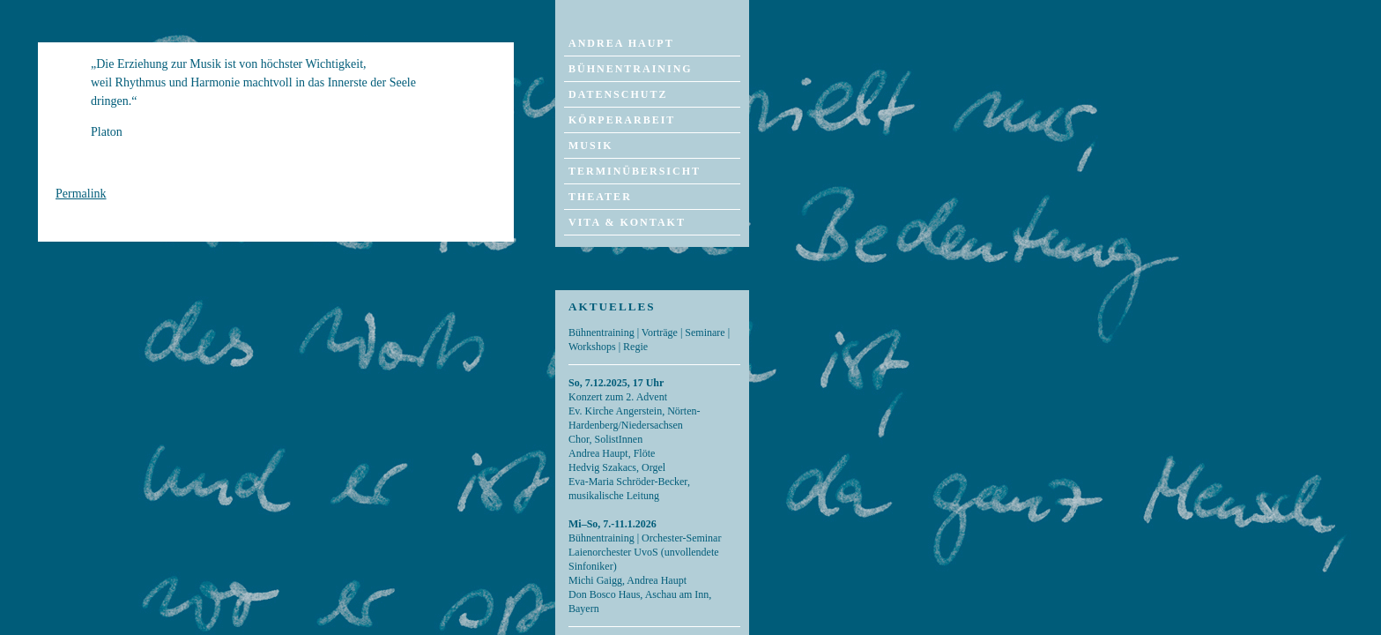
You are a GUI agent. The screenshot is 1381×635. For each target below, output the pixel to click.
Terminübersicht (634, 171)
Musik (590, 145)
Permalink (81, 193)
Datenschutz (617, 94)
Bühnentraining (630, 69)
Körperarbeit (621, 120)
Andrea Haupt (621, 43)
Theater (600, 196)
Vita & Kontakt (627, 222)
